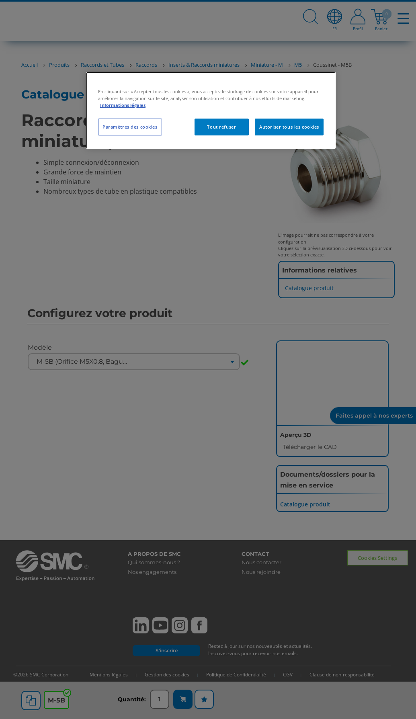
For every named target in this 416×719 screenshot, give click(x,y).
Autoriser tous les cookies (289, 127)
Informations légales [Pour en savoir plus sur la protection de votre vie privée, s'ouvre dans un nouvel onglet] (122, 105)
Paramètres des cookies (130, 127)
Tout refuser (221, 127)
